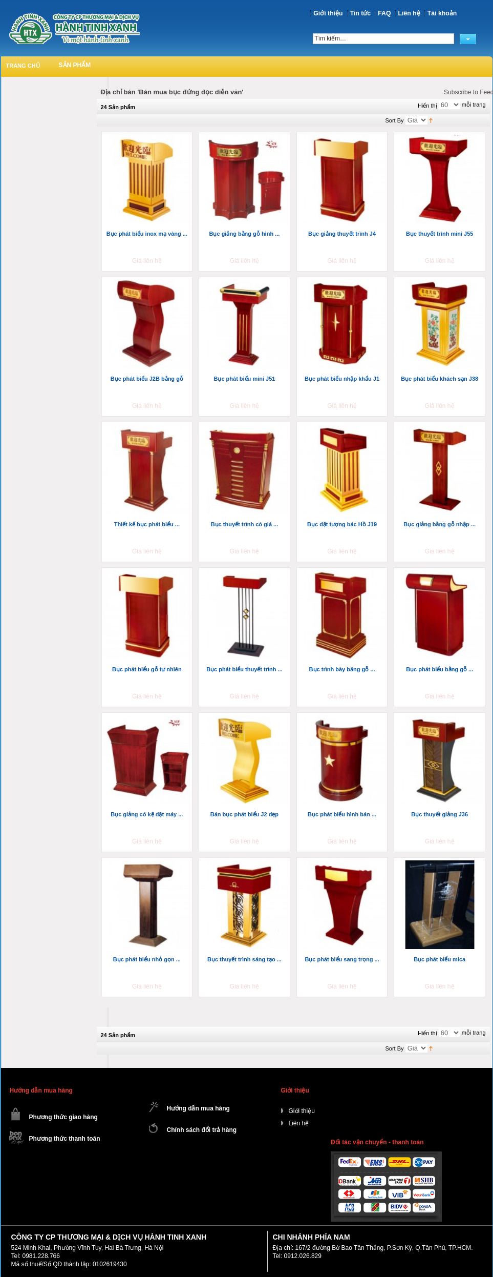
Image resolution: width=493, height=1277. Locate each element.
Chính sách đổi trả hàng (202, 1130)
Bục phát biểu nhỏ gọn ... (147, 959)
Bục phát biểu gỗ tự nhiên (147, 669)
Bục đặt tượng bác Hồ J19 (342, 524)
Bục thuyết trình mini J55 (440, 234)
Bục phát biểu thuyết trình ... (244, 669)
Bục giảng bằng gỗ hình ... (244, 234)
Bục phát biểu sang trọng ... (342, 959)
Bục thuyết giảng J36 (439, 814)
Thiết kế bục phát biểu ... (147, 524)
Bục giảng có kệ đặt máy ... (147, 814)
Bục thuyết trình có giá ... (244, 524)
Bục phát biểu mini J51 (244, 379)
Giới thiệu (327, 13)
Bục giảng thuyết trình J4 (342, 234)
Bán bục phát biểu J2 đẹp (244, 814)
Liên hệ (409, 13)
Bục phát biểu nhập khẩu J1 (342, 379)
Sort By (394, 120)
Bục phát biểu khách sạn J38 (439, 379)
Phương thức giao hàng (63, 1117)
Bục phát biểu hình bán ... (342, 814)
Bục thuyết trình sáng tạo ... (244, 959)
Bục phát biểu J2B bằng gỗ (147, 379)
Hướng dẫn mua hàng (198, 1108)
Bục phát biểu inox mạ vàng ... (146, 234)
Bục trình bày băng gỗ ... (342, 669)
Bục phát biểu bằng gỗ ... (439, 669)
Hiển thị (427, 105)
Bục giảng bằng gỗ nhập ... (439, 524)
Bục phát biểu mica (439, 959)
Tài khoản (442, 13)
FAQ (384, 13)
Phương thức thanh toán (64, 1138)
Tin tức (360, 13)
